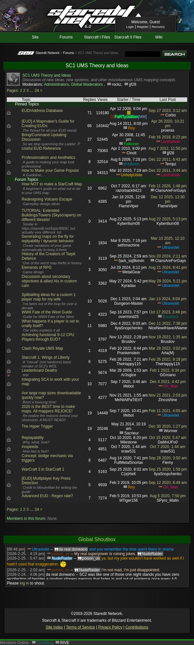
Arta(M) (167, 353)
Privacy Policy (110, 627)
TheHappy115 (128, 364)
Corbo (170, 115)
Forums (66, 37)
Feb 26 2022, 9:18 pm (168, 359)
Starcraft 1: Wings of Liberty (46, 357)
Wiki (159, 37)
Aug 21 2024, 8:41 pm (168, 267)
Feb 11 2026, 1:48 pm (168, 186)
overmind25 (128, 316)
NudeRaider (62, 558)
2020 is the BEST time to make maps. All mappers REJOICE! (48, 408)
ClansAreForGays (170, 190)
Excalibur (170, 316)
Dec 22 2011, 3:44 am (168, 170)
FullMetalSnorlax (128, 462)
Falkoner (131, 144)
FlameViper (128, 206)
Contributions (136, 627)
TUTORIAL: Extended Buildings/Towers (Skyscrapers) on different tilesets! (51, 215)
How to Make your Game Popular (50, 170)
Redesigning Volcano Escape (47, 199)
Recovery (158, 26)
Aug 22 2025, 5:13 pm (168, 219)
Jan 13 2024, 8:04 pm (168, 299)
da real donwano (60, 574)
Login (130, 26)
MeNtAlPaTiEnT (129, 400)
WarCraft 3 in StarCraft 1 (43, 469)
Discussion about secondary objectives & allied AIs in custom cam (49, 281)
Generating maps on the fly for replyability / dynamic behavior (48, 238)
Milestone (128, 442)
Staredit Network (47, 53)
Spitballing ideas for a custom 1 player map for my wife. (49, 296)
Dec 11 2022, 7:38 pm (168, 323)
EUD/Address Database (42, 110)
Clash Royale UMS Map (42, 348)
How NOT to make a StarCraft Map (52, 184)
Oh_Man (170, 386)
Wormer (170, 431)
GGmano (168, 375)
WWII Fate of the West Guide (47, 312)
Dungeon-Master (128, 303)
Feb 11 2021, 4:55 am (168, 411)
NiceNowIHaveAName (167, 328)
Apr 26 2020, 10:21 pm (167, 123)
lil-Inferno (131, 164)
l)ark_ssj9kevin (131, 260)
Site (35, 37)
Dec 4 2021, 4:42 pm (168, 381)
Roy (131, 128)
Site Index (54, 627)
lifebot (129, 386)
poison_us (61, 554)
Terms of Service (80, 627)
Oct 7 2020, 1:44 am (167, 446)
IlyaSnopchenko (128, 328)
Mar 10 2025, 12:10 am (168, 240)
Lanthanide (170, 141)
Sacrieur (131, 433)
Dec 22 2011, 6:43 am (168, 159)
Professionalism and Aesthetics (48, 157)
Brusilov (128, 341)
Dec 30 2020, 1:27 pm (168, 426)
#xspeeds (30, 446)
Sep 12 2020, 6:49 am (168, 482)
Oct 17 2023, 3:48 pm (167, 312)
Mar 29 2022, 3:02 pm (168, 348)
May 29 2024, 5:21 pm (167, 281)
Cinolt (131, 153)
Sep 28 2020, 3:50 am (168, 458)
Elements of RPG (37, 267)
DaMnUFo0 (168, 442)
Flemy (167, 462)
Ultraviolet (170, 247)
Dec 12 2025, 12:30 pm (168, 199)
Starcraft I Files (97, 37)
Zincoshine (167, 400)
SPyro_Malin (168, 500)
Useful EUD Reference (41, 148)
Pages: (13, 90)
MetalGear (132, 272)
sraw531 (128, 451)
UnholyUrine (131, 175)
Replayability (33, 437)
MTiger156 (128, 500)
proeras (167, 130)
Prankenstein (128, 353)
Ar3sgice (128, 375)
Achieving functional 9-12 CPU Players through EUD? (48, 337)
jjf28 (132, 84)
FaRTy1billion (126, 117)
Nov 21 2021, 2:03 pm (168, 395)
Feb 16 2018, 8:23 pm (168, 137)
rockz (116, 84)
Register (143, 26)
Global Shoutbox (96, 539)
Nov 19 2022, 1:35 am (168, 337)
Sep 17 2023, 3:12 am (168, 110)
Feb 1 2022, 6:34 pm (168, 370)
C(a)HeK (128, 474)
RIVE (64, 642)
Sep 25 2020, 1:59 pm (168, 469)
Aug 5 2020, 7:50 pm (168, 496)
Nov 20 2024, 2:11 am (168, 256)
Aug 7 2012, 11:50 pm (168, 148)
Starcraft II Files (128, 37)
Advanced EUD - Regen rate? (47, 496)
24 (37, 90)
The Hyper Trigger (37, 426)
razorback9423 (128, 190)
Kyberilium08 (128, 223)
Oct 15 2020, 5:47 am (167, 437)
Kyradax (129, 285)
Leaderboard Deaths (39, 370)
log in (24, 583)
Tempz (170, 164)
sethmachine (129, 245)
